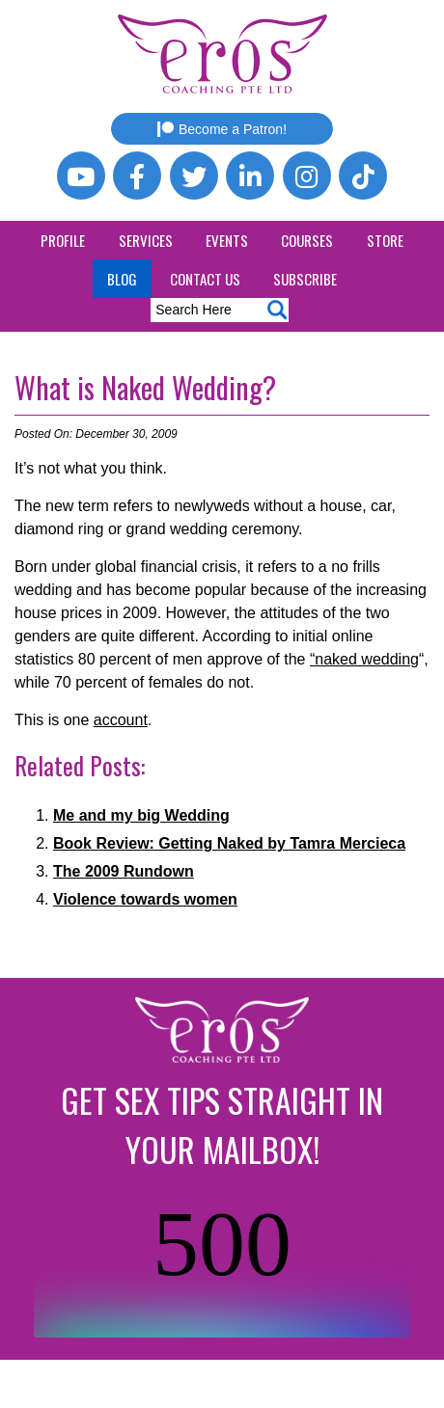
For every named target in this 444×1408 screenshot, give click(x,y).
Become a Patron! (222, 129)
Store (385, 240)
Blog (122, 278)
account (121, 720)
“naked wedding (364, 659)
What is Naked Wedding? (145, 387)
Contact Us (205, 278)
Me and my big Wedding (141, 815)
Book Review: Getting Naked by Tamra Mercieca (229, 843)
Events (227, 240)
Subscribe (305, 278)
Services (146, 240)
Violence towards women (145, 899)
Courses (307, 240)
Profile (63, 240)
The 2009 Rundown (123, 871)
